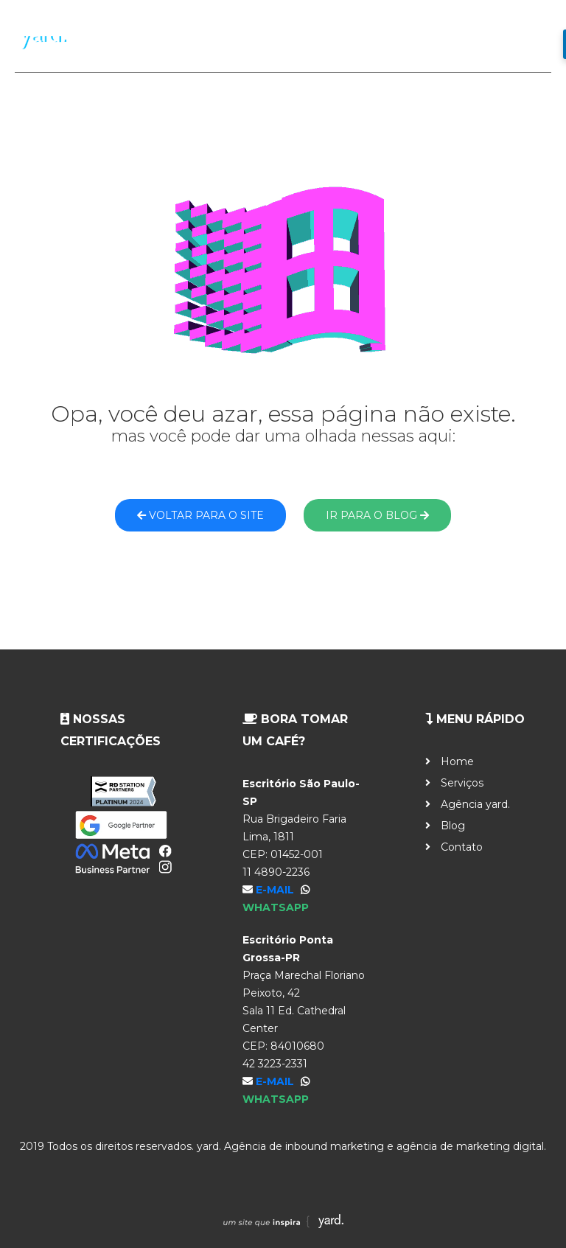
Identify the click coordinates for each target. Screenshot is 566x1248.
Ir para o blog (377, 515)
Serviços (462, 782)
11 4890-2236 (276, 872)
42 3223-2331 (274, 1063)
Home (457, 761)
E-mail (276, 889)
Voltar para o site (200, 515)
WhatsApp (275, 907)
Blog (453, 825)
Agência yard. (475, 804)
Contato (462, 847)
